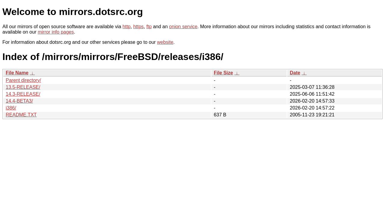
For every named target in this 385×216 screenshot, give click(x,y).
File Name (17, 72)
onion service (183, 26)
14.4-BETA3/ (19, 101)
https (138, 26)
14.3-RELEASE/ (23, 94)
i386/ (11, 107)
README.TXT (21, 114)
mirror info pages (56, 31)
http (126, 26)
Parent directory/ (23, 80)
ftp (149, 26)
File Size (223, 72)
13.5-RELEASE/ (23, 87)
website (165, 42)
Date (295, 72)
